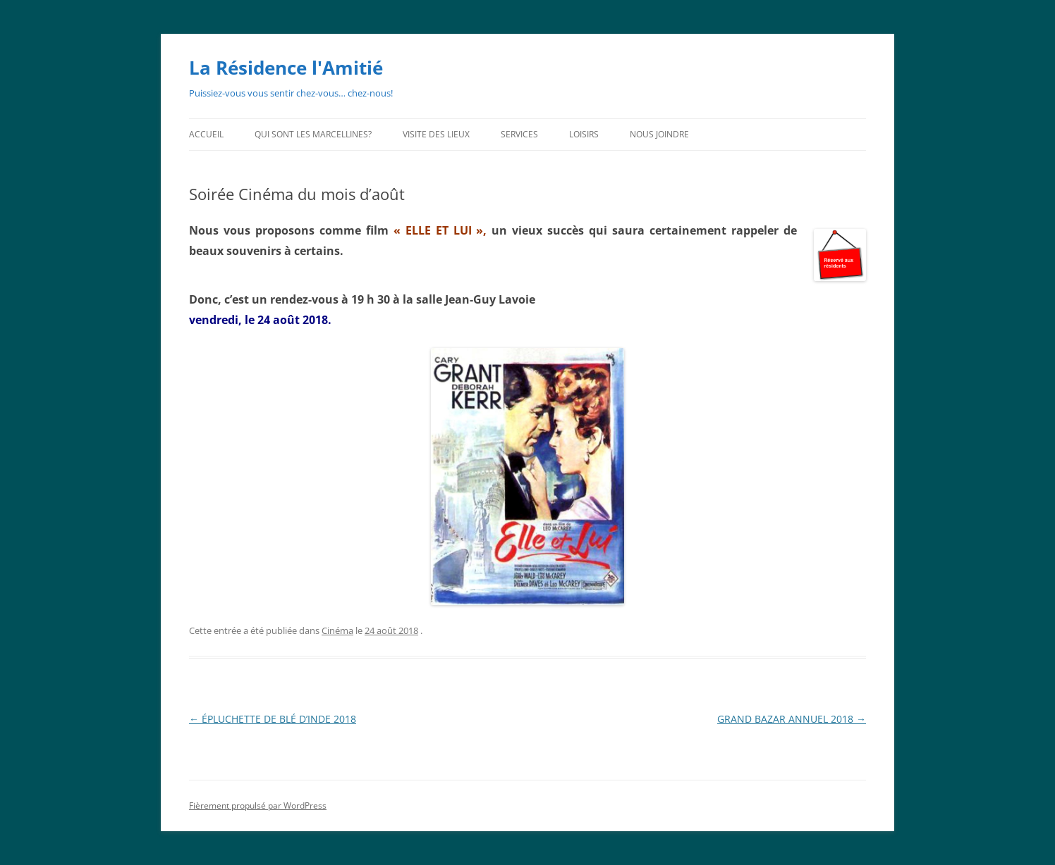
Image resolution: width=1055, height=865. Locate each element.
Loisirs (584, 134)
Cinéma (337, 630)
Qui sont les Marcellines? (313, 134)
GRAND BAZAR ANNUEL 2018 (791, 719)
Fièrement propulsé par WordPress (258, 805)
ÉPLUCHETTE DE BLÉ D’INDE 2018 (272, 719)
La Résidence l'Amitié (286, 67)
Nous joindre (659, 134)
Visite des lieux (436, 134)
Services (519, 134)
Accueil (206, 134)
